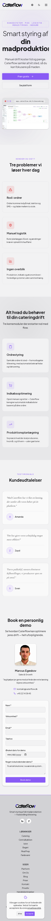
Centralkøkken (25, 840)
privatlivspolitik (34, 908)
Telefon (9, 739)
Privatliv (25, 888)
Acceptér (29, 914)
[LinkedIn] (22, 821)
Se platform (25, 85)
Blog (25, 876)
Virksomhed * (12, 716)
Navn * (8, 705)
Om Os (25, 872)
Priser (25, 880)
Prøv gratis (25, 76)
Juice (25, 843)
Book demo (25, 780)
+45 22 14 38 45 (22, 693)
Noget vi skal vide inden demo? (19, 762)
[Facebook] (28, 821)
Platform (25, 869)
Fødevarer (25, 855)
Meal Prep (25, 851)
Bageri (25, 847)
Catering (26, 836)
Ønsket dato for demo (16, 750)
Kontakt (25, 884)
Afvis (20, 914)
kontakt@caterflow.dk (26, 689)
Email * (9, 728)
